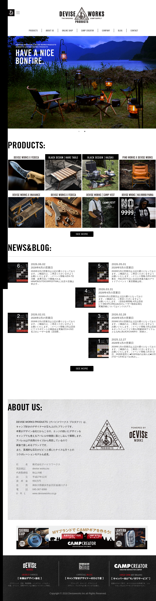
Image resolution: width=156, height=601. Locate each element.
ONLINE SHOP (67, 30)
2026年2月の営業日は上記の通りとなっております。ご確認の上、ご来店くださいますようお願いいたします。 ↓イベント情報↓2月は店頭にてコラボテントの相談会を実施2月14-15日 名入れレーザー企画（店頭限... (53, 323)
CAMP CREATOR (87, 30)
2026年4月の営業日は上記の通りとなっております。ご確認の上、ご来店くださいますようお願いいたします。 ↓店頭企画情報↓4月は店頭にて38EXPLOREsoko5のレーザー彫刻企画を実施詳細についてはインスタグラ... (120, 298)
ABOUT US (50, 30)
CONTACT (134, 30)
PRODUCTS (33, 30)
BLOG (120, 30)
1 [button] (79, 131)
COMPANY (106, 30)
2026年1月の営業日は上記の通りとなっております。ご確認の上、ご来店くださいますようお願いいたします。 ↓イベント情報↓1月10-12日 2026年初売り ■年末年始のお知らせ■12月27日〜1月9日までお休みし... (134, 348)
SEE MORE (82, 234)
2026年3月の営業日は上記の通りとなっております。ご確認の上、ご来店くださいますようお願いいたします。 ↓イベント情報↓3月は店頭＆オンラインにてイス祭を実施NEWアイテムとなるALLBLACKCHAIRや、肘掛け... (134, 323)
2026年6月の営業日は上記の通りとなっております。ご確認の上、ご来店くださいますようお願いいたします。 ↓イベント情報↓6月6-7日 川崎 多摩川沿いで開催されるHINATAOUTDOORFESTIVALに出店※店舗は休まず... (53, 274)
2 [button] (85, 131)
